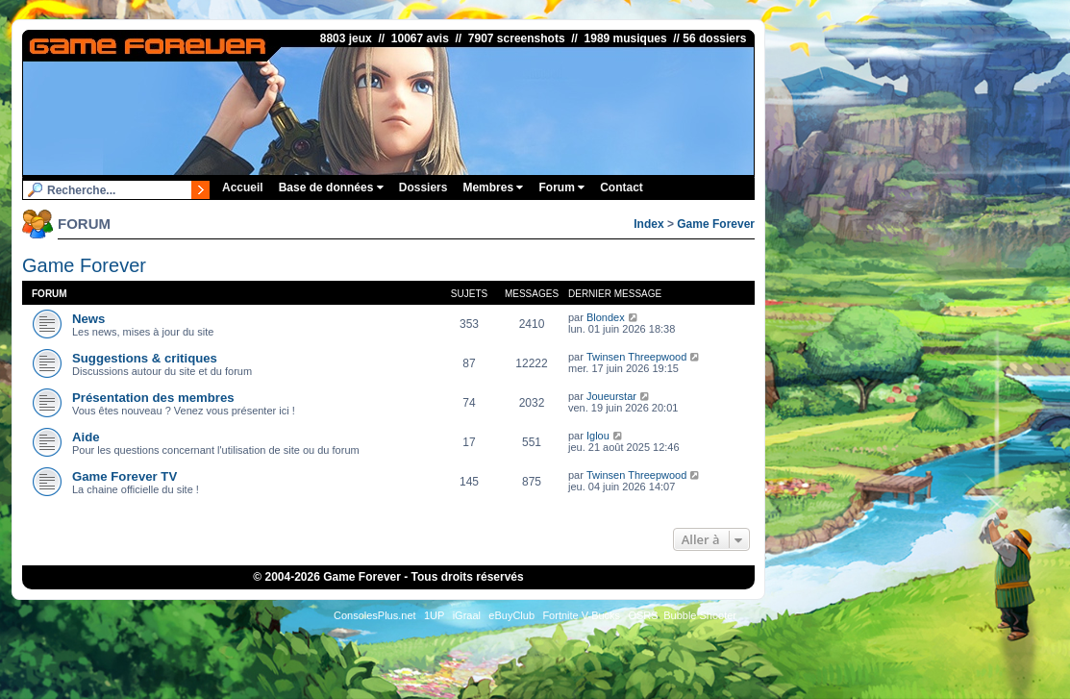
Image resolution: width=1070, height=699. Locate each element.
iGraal (467, 615)
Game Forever (716, 224)
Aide (86, 437)
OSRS (643, 615)
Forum (561, 187)
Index (648, 224)
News (88, 319)
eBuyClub (511, 615)
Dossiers (423, 187)
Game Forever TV (124, 476)
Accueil (242, 187)
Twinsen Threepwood (636, 356)
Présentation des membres (153, 397)
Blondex (605, 317)
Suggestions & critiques (144, 358)
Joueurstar (611, 396)
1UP (434, 615)
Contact (621, 187)
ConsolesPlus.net (375, 615)
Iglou (598, 435)
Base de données (331, 187)
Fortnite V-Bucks (581, 615)
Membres (492, 187)
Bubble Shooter (699, 615)
